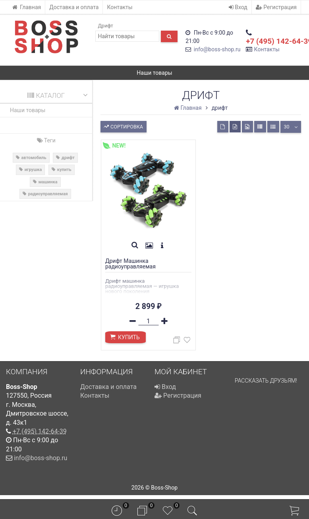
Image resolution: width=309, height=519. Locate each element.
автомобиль (33, 157)
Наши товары (154, 73)
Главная (26, 7)
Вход (238, 7)
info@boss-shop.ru (217, 49)
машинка (48, 182)
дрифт (68, 157)
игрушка (33, 169)
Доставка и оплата (73, 7)
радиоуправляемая (48, 193)
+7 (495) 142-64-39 (40, 435)
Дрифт (105, 26)
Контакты (119, 7)
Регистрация (276, 7)
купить (64, 169)
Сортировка (123, 126)
